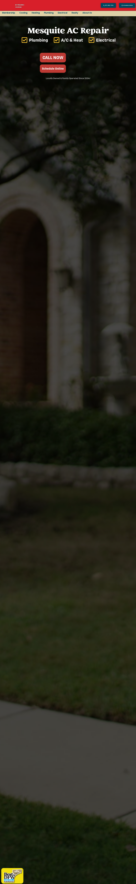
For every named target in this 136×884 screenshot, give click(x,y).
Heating (36, 12)
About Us (87, 12)
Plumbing (49, 12)
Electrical (62, 12)
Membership (8, 12)
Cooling (23, 12)
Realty (75, 12)
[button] (127, 5)
